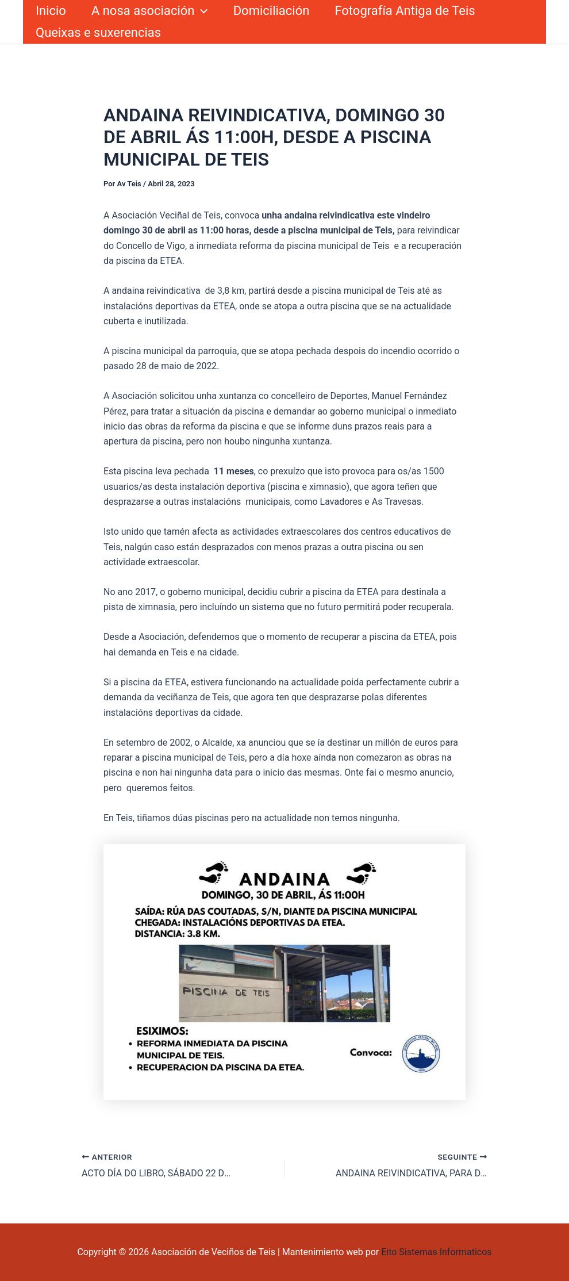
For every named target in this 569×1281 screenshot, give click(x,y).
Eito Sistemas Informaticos (436, 1252)
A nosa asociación (149, 11)
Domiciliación (271, 10)
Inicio (51, 10)
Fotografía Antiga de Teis (405, 10)
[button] (200, 11)
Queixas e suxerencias (98, 32)
